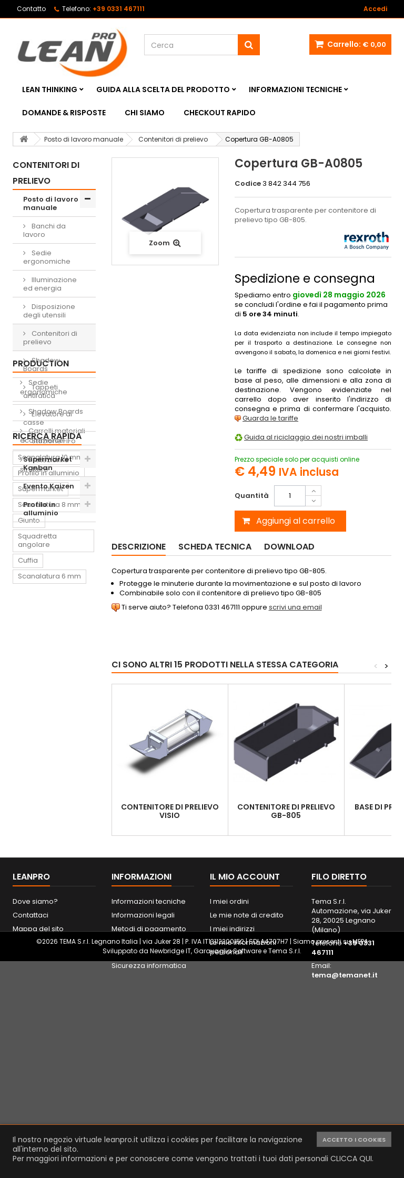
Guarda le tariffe (270, 418)
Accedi (375, 8)
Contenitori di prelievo (50, 337)
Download (289, 547)
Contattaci (30, 1084)
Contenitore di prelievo (42, 881)
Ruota (28, 845)
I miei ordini (229, 1070)
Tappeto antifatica (49, 917)
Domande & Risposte (64, 112)
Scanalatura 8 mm (49, 758)
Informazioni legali (143, 1084)
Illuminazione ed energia (50, 284)
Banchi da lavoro (44, 230)
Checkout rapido (220, 112)
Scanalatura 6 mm (49, 829)
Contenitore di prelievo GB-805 (286, 811)
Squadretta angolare (37, 793)
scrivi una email (295, 607)
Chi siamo (145, 112)
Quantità (252, 496)
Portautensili (39, 996)
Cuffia (28, 813)
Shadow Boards (41, 364)
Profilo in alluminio (40, 509)
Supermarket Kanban (47, 463)
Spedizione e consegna (153, 1111)
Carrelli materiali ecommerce (52, 628)
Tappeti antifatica (40, 391)
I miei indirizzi (232, 1097)
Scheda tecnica (214, 547)
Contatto (31, 8)
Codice (248, 183)
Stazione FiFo (53, 441)
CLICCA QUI (351, 1158)
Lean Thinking (49, 89)
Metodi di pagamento (149, 1097)
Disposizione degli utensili (49, 311)
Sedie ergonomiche (46, 257)
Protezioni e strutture (44, 657)
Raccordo (35, 932)
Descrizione (139, 547)
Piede (60, 845)
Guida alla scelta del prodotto (163, 89)
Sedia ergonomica (50, 948)
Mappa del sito (38, 1097)
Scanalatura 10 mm (50, 710)
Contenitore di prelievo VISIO (170, 811)
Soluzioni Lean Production (46, 548)
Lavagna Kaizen (45, 901)
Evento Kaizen (48, 486)
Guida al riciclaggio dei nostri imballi (306, 437)
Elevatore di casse (47, 418)
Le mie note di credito (247, 1084)
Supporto (65, 861)
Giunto (29, 773)
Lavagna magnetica (52, 980)
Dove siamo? (35, 1070)
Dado (27, 861)
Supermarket (40, 742)
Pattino (30, 964)
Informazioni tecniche (295, 89)
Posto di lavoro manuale (50, 203)
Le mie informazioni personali (243, 1115)
